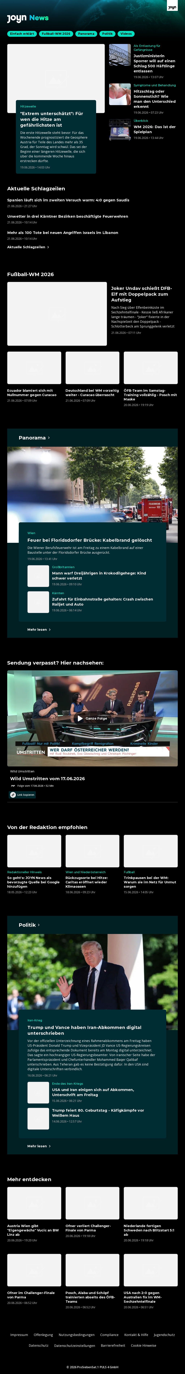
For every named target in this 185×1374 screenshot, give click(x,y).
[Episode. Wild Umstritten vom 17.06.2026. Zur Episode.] (92, 729)
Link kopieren (22, 795)
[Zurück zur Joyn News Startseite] (28, 19)
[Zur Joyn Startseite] (172, 5)
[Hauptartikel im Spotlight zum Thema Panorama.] (34, 437)
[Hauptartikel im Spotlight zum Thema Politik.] (29, 925)
